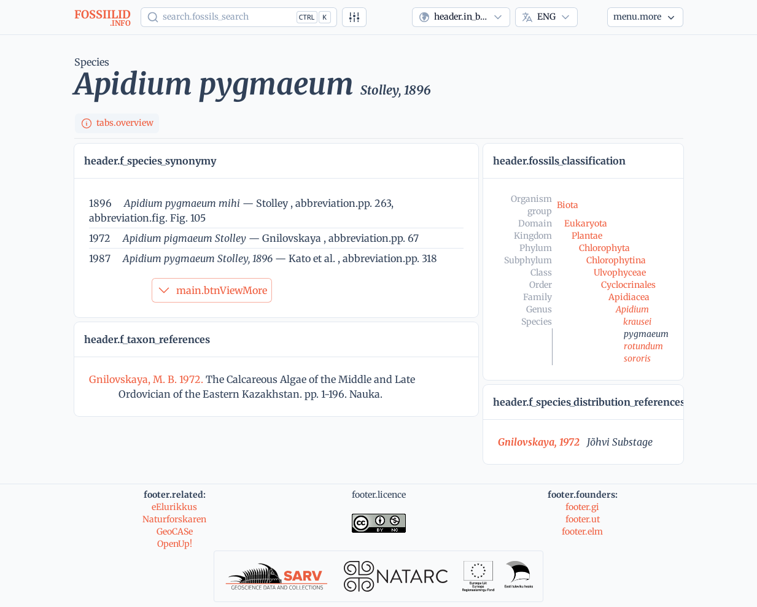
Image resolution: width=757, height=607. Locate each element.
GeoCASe (175, 531)
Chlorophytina (616, 260)
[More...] (645, 17)
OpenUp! (174, 543)
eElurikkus (174, 506)
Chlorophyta (604, 247)
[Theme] (592, 17)
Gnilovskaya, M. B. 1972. (147, 379)
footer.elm (582, 531)
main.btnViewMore (212, 290)
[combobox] (461, 17)
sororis (637, 358)
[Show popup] (239, 17)
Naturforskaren (174, 519)
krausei (637, 321)
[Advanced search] (354, 17)
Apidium (632, 309)
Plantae (587, 235)
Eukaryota (585, 223)
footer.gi (582, 506)
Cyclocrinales (628, 284)
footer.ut (582, 519)
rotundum (643, 346)
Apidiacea (629, 297)
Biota (567, 205)
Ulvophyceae (620, 272)
